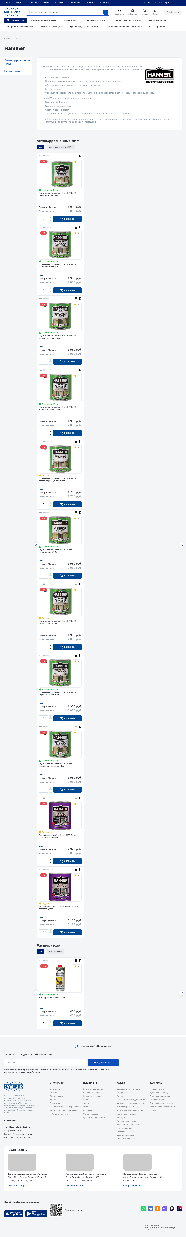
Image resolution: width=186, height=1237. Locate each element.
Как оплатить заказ (92, 1096)
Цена (41, 204)
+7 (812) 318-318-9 (153, 2)
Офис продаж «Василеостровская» (140, 1174)
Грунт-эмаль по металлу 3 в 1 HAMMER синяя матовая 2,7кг (57, 623)
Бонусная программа (93, 1089)
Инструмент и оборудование (20, 26)
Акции (7, 2)
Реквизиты (55, 1103)
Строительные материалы (43, 20)
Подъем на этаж (124, 1128)
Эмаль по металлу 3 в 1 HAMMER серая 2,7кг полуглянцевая (60, 909)
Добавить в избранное (94, 1117)
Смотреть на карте (17, 1185)
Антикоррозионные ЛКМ (17, 62)
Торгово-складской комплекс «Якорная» (27, 1174)
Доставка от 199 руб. (160, 1092)
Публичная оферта (59, 1114)
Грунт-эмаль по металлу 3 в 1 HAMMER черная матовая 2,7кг (57, 694)
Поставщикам (56, 1096)
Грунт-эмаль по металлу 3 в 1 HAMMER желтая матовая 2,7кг (57, 265)
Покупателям (91, 1083)
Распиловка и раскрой (127, 1121)
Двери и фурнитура (156, 20)
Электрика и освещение (51, 26)
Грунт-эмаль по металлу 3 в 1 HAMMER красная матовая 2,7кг (57, 408)
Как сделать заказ (91, 1092)
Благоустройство (157, 26)
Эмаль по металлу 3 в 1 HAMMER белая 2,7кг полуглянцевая (57, 837)
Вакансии (104, 2)
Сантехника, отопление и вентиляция (124, 26)
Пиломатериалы (70, 20)
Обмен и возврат (91, 1114)
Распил (120, 1096)
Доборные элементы (126, 1139)
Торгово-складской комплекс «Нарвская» (86, 1174)
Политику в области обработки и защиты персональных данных (73, 1069)
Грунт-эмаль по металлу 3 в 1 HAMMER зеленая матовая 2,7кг (57, 337)
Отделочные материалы (96, 20)
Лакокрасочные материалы (127, 20)
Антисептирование (125, 1135)
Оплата (46, 2)
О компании (74, 2)
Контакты (89, 2)
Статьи (86, 1107)
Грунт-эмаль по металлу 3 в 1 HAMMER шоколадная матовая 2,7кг (57, 766)
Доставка (32, 2)
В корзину (67, 219)
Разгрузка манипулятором (129, 1124)
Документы (55, 1092)
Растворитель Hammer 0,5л (52, 999)
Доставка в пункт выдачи (128, 1089)
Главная (7, 38)
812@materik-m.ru (12, 1130)
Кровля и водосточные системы (85, 26)
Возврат (59, 2)
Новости (54, 1099)
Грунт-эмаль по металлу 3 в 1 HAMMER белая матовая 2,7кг (57, 194)
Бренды (15, 38)
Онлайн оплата (173, 12)
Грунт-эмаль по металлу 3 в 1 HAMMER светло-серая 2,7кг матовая (57, 480)
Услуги (19, 2)
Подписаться (103, 1062)
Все (40, 147)
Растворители (13, 71)
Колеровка (122, 1092)
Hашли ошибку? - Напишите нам (93, 1046)
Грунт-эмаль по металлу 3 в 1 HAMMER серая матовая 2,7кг (57, 551)
